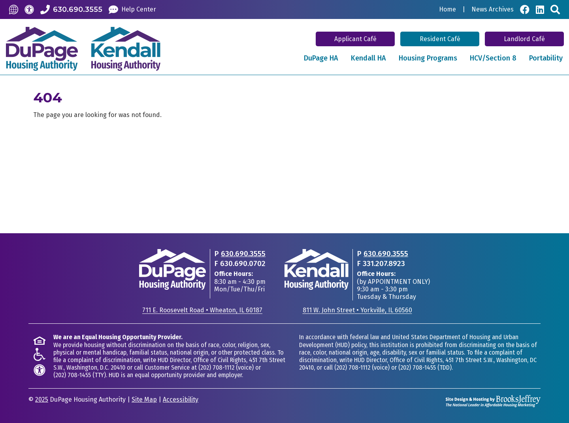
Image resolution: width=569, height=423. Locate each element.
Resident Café (440, 39)
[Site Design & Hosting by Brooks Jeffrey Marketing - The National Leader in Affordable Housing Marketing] (493, 400)
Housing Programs (428, 58)
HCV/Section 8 (493, 58)
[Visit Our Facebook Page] (524, 9)
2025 (41, 399)
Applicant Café (355, 39)
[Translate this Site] (13, 9)
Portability (546, 58)
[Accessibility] (29, 9)
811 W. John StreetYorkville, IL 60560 (357, 310)
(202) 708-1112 (216, 367)
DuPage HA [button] (321, 58)
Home (447, 9)
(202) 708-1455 (72, 375)
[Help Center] (132, 9)
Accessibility (180, 399)
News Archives (492, 9)
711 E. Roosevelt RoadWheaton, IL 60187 (202, 310)
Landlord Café (524, 39)
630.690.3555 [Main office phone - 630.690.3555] (243, 253)
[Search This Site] (555, 9)
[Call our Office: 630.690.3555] (71, 9)
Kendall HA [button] (368, 58)
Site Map (144, 399)
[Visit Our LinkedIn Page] (540, 9)
